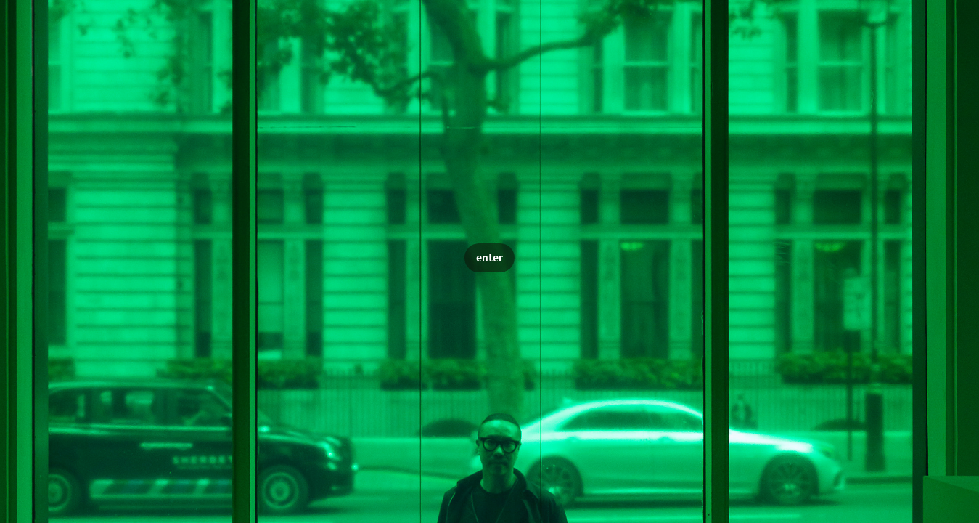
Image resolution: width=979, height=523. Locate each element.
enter (489, 257)
